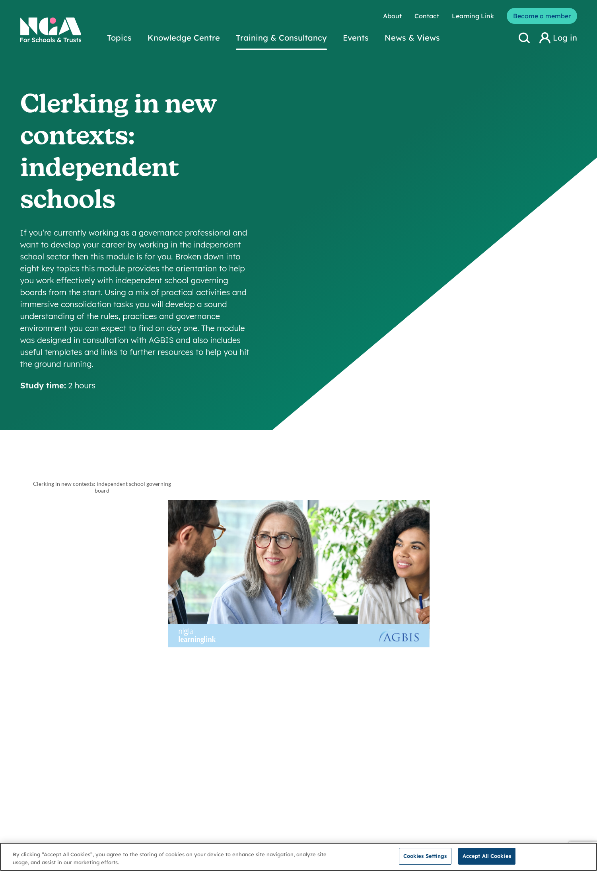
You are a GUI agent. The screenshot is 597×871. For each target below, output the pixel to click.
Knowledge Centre (184, 38)
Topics (119, 38)
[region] (298, 857)
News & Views (412, 38)
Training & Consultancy (281, 38)
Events (356, 38)
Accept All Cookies (487, 856)
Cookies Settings (425, 856)
